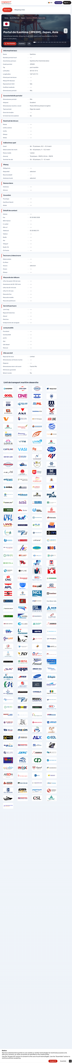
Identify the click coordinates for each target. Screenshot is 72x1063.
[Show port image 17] (60, 42)
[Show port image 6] (43, 42)
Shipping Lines (19, 10)
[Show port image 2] (36, 42)
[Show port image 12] (52, 42)
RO (50, 3)
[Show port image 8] (46, 42)
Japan (23, 18)
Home (6, 18)
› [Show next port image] (65, 30)
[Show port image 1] (34, 42)
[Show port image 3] (38, 42)
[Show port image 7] (44, 42)
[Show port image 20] (65, 42)
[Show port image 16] (59, 42)
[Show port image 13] (54, 42)
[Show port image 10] (49, 42)
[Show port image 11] (51, 42)
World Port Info (14, 18)
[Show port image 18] (62, 42)
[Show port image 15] (57, 42)
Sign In (67, 2)
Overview (7, 10)
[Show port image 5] (41, 42)
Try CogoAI (58, 2)
